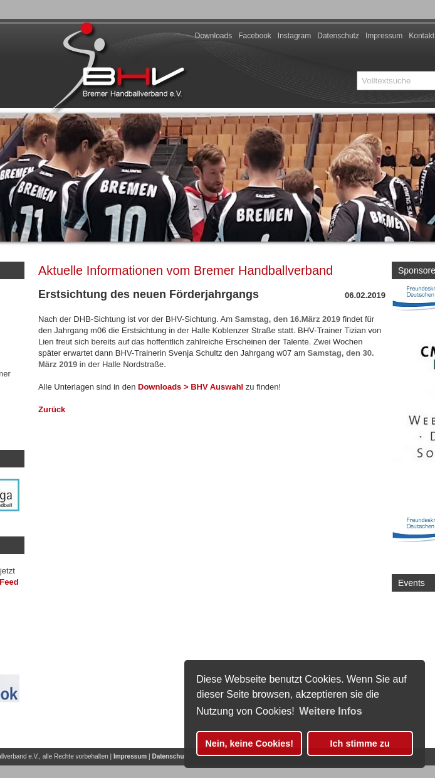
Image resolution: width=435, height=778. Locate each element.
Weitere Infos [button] (330, 711)
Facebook (254, 35)
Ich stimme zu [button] (360, 743)
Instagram (294, 35)
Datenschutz (338, 35)
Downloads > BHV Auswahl (192, 387)
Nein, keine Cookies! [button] (249, 743)
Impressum (383, 35)
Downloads (213, 35)
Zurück (51, 409)
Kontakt (421, 35)
